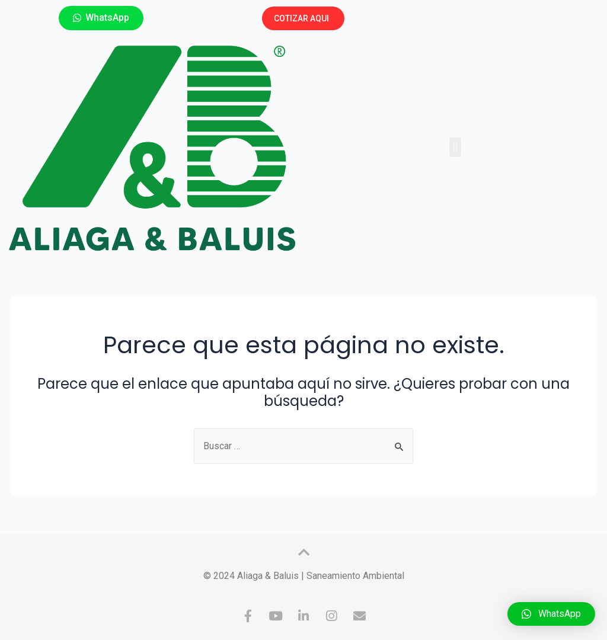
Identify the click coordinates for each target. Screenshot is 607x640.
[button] (101, 18)
